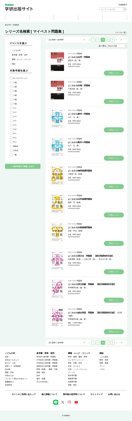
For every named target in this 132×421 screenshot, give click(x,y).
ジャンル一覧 (121, 32)
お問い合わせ (114, 394)
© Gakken (66, 415)
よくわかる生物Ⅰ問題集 (79, 85)
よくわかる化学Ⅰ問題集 (79, 57)
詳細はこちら (114, 73)
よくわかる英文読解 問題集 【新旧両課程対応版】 (92, 284)
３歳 (15, 95)
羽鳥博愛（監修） (75, 259)
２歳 (15, 91)
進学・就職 (40, 379)
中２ (15, 138)
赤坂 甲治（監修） (76, 231)
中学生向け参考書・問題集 (47, 363)
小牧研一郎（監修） (76, 174)
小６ (15, 129)
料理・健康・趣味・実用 (77, 357)
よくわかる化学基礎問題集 (80, 199)
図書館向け (9, 382)
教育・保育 (104, 360)
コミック (71, 372)
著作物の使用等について (74, 394)
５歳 (15, 104)
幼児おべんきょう (12, 360)
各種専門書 (72, 382)
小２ (15, 112)
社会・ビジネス (74, 366)
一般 (15, 155)
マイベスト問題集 (75, 54)
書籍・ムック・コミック (79, 353)
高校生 (15, 146)
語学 (38, 375)
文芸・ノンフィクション (77, 369)
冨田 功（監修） (75, 202)
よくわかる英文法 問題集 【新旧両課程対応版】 (91, 256)
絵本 (6, 357)
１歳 (15, 87)
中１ (15, 133)
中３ (15, 142)
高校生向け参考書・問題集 (47, 366)
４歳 (15, 99)
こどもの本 (10, 353)
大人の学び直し (42, 382)
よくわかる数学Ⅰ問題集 (79, 114)
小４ (15, 121)
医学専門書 (72, 375)
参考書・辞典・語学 (45, 353)
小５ (15, 125)
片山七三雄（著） (106, 259)
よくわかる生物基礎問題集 (80, 227)
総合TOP (8, 25)
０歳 (15, 82)
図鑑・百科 (9, 372)
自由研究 (8, 385)
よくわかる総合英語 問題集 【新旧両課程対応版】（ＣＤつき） (95, 314)
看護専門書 (72, 379)
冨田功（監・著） (75, 60)
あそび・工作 (10, 363)
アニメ (102, 366)
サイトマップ (96, 394)
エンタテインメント (76, 360)
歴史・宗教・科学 (75, 363)
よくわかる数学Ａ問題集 (79, 142)
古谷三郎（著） (90, 259)
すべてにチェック (20, 78)
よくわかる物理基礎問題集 (80, 171)
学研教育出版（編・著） (77, 288)
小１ (15, 108)
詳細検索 (123, 5)
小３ (15, 116)
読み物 (7, 369)
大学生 (15, 150)
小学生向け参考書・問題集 (47, 360)
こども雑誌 (104, 357)
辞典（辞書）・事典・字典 (47, 369)
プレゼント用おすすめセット (16, 379)
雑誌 (102, 353)
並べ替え (103, 46)
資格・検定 (40, 372)
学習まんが (9, 375)
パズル (102, 369)
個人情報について (50, 394)
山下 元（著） (74, 117)
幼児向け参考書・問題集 (46, 357)
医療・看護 (104, 363)
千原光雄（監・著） (76, 89)
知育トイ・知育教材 (13, 366)
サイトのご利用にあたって (24, 394)
